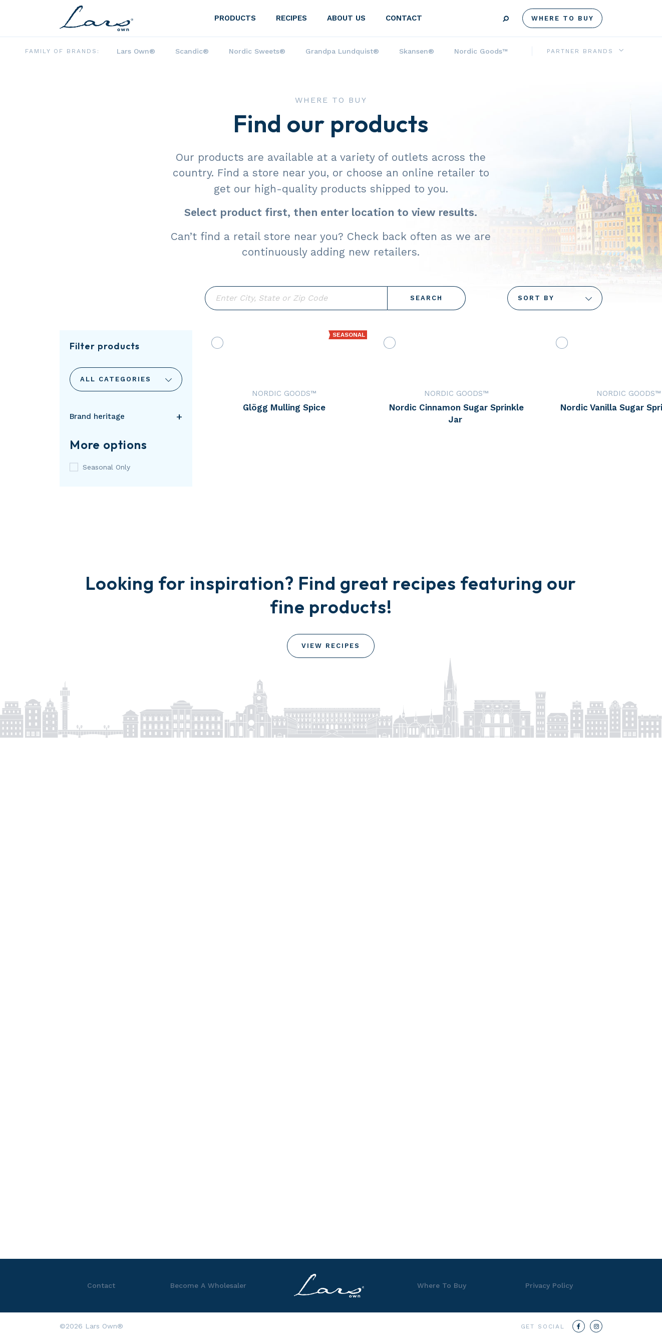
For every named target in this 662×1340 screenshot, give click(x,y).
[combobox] (126, 379)
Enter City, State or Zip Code (296, 298)
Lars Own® (136, 51)
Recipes (291, 18)
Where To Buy (562, 18)
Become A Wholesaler (208, 1285)
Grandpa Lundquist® (342, 51)
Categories (126, 379)
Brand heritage (97, 416)
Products (235, 18)
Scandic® (192, 51)
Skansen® (416, 51)
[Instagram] (596, 1326)
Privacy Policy (549, 1285)
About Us (346, 18)
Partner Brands (580, 51)
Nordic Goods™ (481, 51)
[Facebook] (578, 1326)
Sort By (554, 298)
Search (426, 298)
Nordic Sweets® (257, 51)
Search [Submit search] (506, 19)
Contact (404, 18)
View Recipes (330, 645)
